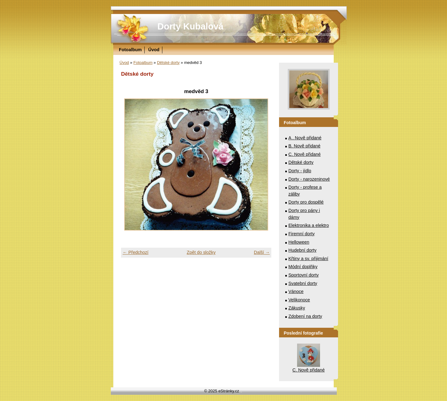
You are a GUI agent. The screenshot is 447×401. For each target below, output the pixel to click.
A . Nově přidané (304, 137)
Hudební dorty (302, 250)
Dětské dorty (168, 62)
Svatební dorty (302, 283)
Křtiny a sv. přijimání (308, 258)
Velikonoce (299, 299)
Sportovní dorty (303, 275)
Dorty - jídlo (299, 170)
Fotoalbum (130, 49)
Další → (262, 252)
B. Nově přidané (304, 145)
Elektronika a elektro (308, 225)
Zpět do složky (201, 252)
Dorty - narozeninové (309, 179)
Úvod (154, 49)
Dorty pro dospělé (306, 202)
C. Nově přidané (304, 154)
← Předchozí (135, 252)
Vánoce (296, 291)
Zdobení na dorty (305, 316)
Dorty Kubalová (190, 26)
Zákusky (296, 307)
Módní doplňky (303, 266)
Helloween (298, 242)
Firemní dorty (301, 233)
